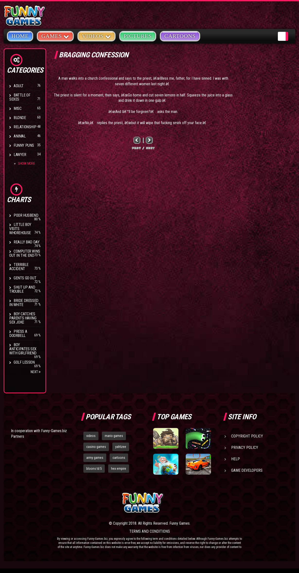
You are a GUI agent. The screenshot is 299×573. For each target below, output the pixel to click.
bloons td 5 (94, 468)
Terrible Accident (18, 266)
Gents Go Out (25, 278)
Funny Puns (24, 145)
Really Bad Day (26, 242)
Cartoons (180, 36)
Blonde (20, 117)
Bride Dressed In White (23, 302)
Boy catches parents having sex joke (22, 318)
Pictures (138, 36)
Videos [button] (96, 36)
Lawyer (20, 154)
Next (36, 372)
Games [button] (55, 36)
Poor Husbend (26, 215)
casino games (96, 447)
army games (94, 458)
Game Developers (247, 470)
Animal (20, 136)
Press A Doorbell (18, 333)
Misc (17, 108)
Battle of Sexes (19, 97)
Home (20, 36)
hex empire (118, 468)
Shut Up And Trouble (22, 289)
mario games (114, 436)
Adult (19, 86)
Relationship (25, 127)
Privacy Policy (244, 447)
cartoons (119, 458)
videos (91, 436)
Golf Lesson (24, 362)
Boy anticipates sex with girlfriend (22, 348)
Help (235, 459)
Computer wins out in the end (24, 253)
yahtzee (120, 447)
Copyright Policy (247, 436)
